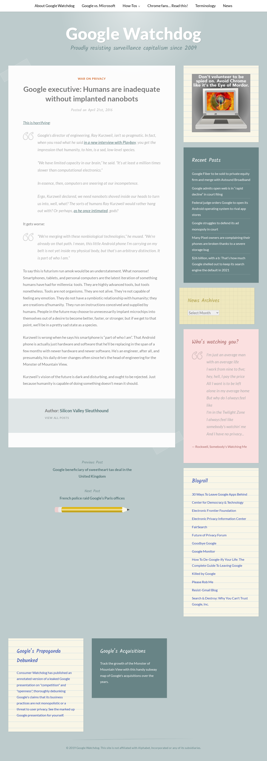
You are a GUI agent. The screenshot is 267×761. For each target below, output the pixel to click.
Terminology (205, 6)
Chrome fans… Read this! (167, 6)
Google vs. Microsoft (98, 6)
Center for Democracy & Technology (217, 502)
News (227, 6)
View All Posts (57, 418)
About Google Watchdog (54, 6)
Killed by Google (203, 573)
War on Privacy (92, 78)
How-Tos (130, 6)
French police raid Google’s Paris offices (92, 494)
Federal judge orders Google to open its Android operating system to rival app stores (220, 209)
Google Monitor (203, 551)
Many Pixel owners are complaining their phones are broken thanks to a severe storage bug (221, 243)
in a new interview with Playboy (110, 142)
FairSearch (199, 527)
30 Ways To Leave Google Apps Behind (219, 494)
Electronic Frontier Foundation (214, 510)
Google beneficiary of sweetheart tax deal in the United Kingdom (92, 468)
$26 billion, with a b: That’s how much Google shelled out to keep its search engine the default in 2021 (218, 264)
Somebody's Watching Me (228, 446)
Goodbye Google (204, 543)
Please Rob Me (202, 582)
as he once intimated (91, 210)
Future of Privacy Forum (209, 535)
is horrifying (36, 122)
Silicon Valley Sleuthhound (84, 410)
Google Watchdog (133, 33)
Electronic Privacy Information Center (219, 519)
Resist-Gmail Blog (205, 590)
